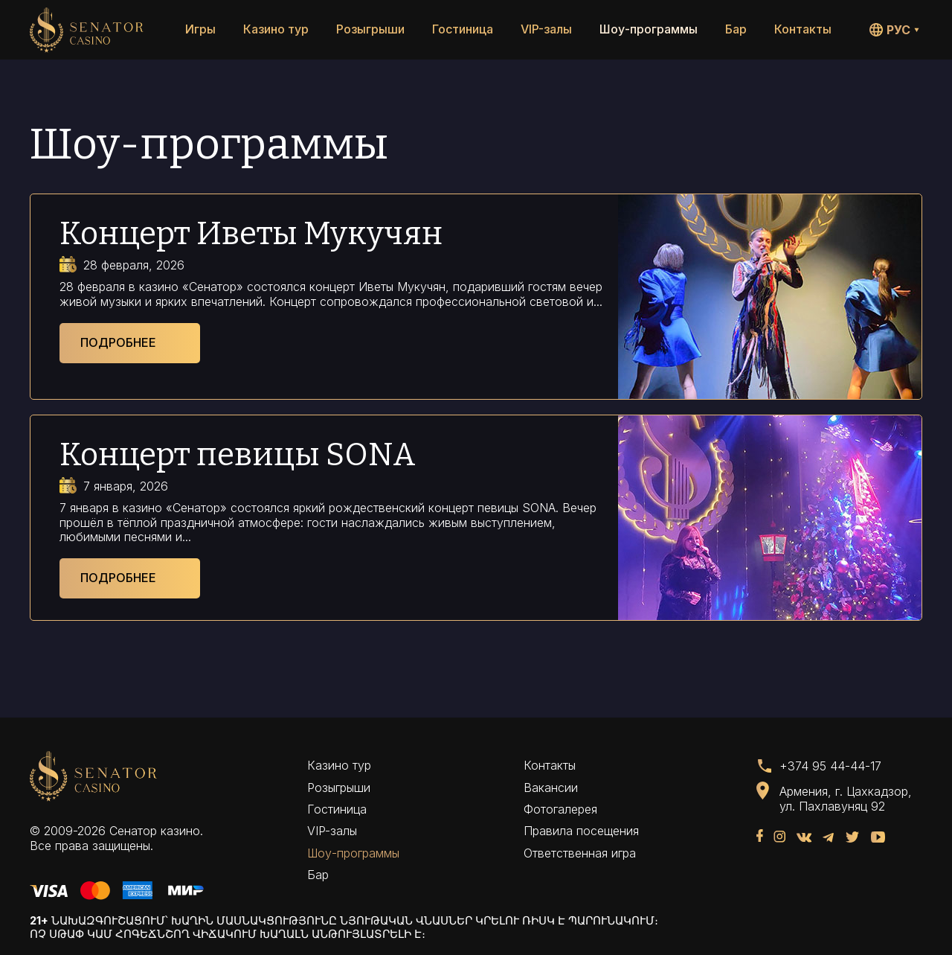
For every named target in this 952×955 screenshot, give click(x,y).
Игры (200, 29)
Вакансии (551, 787)
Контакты (803, 29)
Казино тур (276, 29)
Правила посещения (581, 830)
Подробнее (118, 342)
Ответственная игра (580, 853)
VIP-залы (546, 29)
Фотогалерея (560, 809)
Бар (736, 29)
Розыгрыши (370, 29)
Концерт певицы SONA (238, 454)
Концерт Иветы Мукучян (251, 233)
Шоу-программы (648, 29)
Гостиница (462, 29)
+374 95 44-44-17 (830, 766)
